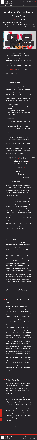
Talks (22, 5)
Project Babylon (24, 223)
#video (13, 19)
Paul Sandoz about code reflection (19, 410)
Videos (11, 5)
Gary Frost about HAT (10, 412)
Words (5, 5)
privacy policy (29, 45)
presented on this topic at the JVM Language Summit (16, 244)
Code (17, 5)
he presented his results (20, 323)
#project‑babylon (21, 19)
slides (28, 410)
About (28, 5)
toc (1, 415)
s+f (1, 419)
